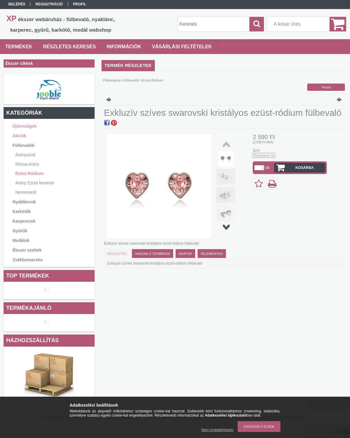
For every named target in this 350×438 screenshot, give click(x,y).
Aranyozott (25, 154)
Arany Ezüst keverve (34, 182)
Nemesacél (25, 192)
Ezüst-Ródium (29, 173)
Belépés (16, 4)
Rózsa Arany (27, 164)
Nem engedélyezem (217, 430)
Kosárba (304, 168)
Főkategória (111, 80)
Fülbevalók (131, 80)
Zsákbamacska (27, 259)
